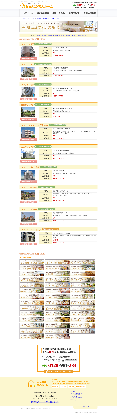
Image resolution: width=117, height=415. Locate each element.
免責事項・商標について (75, 394)
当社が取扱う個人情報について (76, 393)
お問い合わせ (72, 399)
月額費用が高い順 (81, 35)
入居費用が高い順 (60, 35)
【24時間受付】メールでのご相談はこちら (44, 402)
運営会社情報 (72, 391)
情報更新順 (40, 35)
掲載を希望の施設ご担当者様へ (76, 397)
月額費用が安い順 (70, 35)
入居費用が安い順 (49, 35)
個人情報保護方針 (73, 396)
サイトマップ (72, 400)
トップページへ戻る (85, 406)
